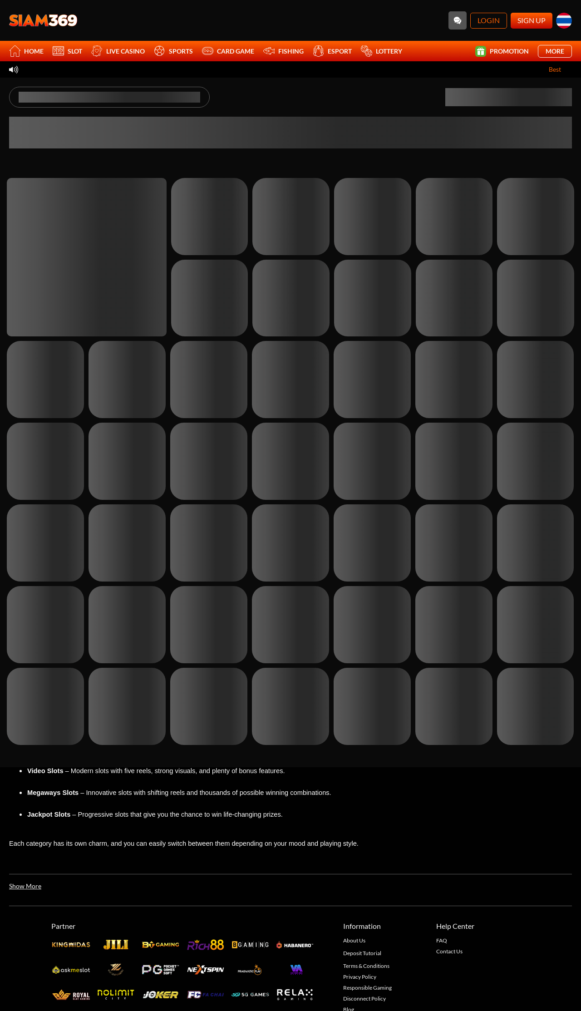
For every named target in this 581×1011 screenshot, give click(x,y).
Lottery (381, 51)
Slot (67, 51)
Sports (173, 51)
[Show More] (25, 886)
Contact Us (449, 951)
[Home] (43, 20)
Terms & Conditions (366, 965)
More (555, 51)
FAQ (441, 940)
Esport (332, 51)
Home (26, 51)
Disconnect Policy (364, 998)
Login (489, 20)
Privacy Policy (359, 976)
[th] (564, 21)
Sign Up (531, 20)
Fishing (283, 51)
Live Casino (118, 51)
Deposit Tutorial (362, 953)
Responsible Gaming (367, 987)
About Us (354, 940)
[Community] (457, 20)
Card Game (228, 51)
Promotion (502, 51)
